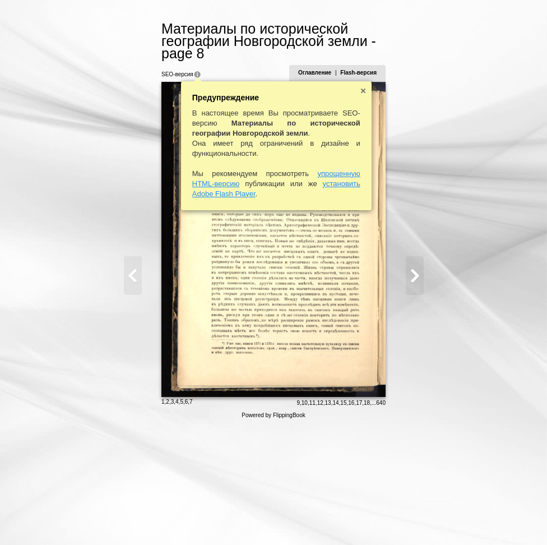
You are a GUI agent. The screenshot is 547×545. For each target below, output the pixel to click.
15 (390, 521)
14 (382, 521)
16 (398, 521)
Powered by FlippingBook (273, 533)
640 (427, 521)
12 (366, 521)
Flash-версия (405, 60)
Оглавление (360, 60)
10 (350, 521)
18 (413, 521)
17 (405, 521)
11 (358, 521)
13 (374, 521)
